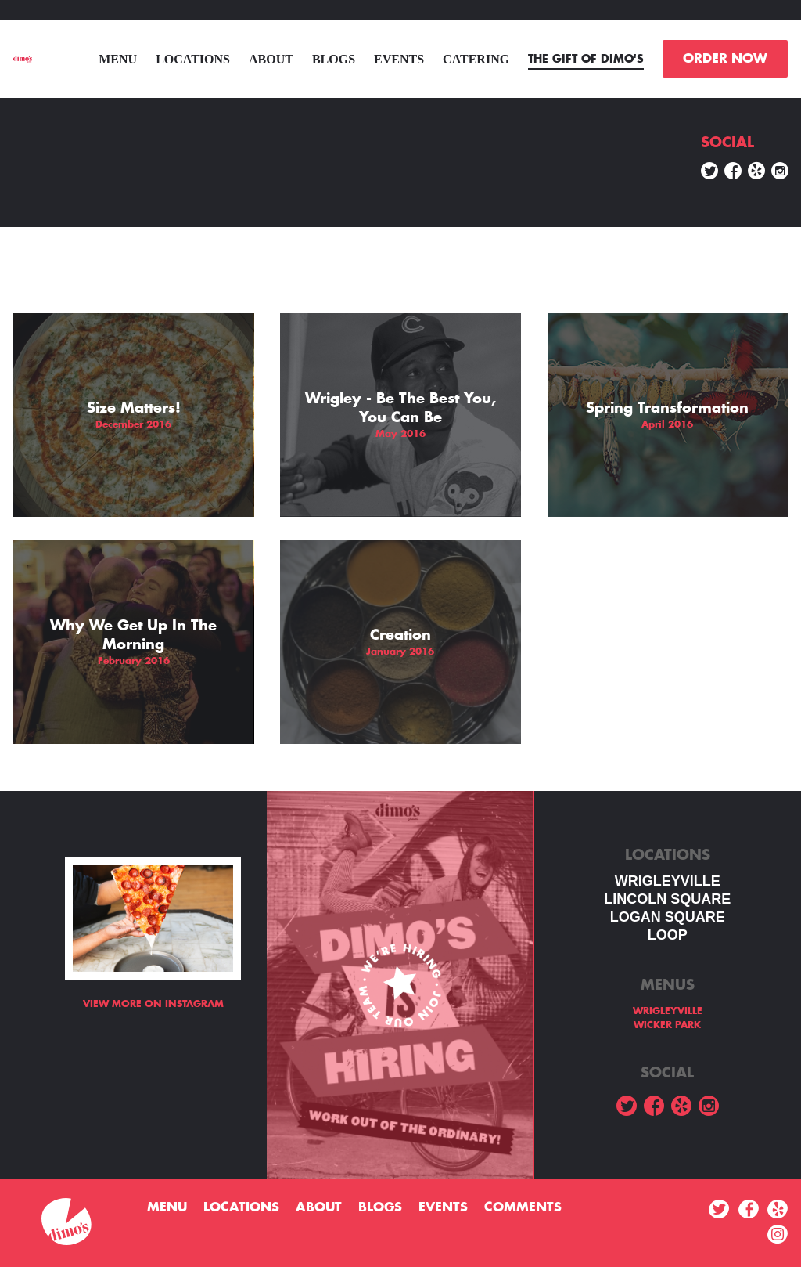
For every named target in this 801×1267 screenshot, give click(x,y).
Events (399, 59)
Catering (476, 59)
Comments (523, 1207)
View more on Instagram (153, 1004)
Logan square (667, 917)
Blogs (333, 59)
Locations (193, 59)
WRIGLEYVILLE (667, 881)
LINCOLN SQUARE (667, 899)
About (271, 59)
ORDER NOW (725, 58)
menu (118, 59)
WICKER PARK (667, 1025)
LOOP (668, 935)
